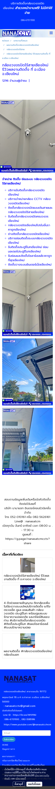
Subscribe (9, 739)
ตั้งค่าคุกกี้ (19, 784)
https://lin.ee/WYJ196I (24, 715)
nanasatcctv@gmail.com (21, 706)
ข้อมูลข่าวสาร (8, 749)
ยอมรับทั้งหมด (34, 784)
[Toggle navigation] (51, 33)
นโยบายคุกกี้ (21, 778)
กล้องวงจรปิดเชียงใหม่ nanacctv (16, 761)
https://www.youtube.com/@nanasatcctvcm (27, 724)
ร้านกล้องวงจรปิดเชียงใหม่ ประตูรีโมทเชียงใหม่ (23, 765)
